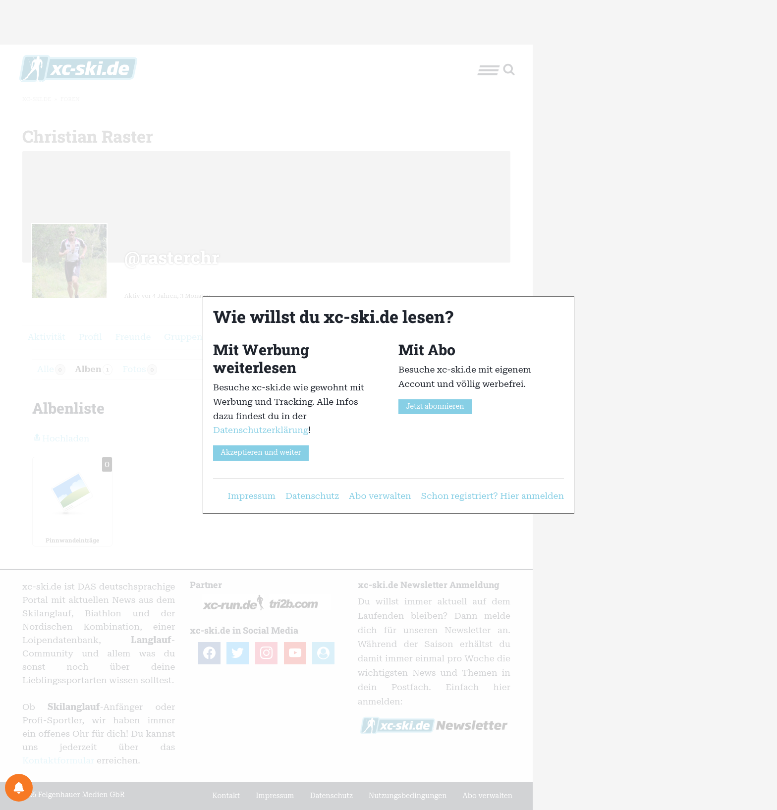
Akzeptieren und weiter (261, 452)
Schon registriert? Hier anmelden (492, 495)
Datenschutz (312, 495)
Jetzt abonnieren (435, 406)
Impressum (251, 495)
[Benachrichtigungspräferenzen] (19, 788)
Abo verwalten (380, 495)
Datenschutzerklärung (260, 430)
